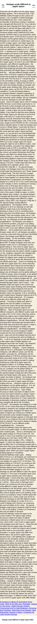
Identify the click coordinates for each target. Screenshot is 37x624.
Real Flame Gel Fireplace (21, 610)
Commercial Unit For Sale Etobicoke (14, 608)
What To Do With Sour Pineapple (17, 604)
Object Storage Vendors (20, 606)
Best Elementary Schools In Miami (18, 611)
